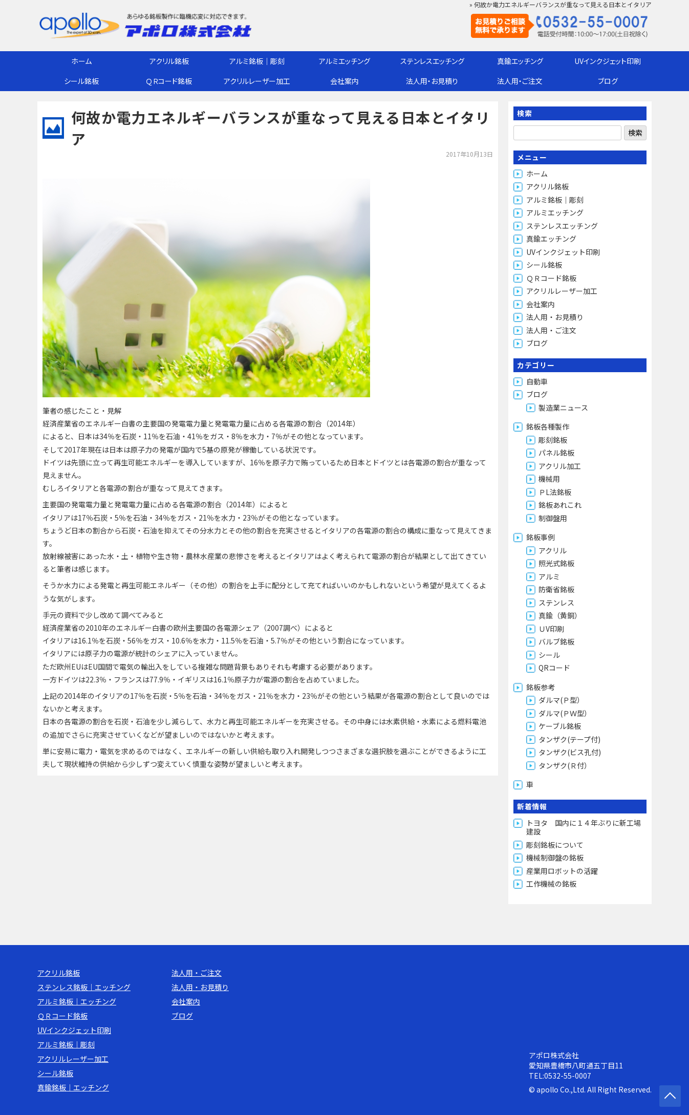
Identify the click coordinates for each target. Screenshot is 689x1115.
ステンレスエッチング (432, 61)
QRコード (554, 667)
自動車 (537, 381)
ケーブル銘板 (560, 726)
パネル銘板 (556, 452)
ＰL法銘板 (555, 492)
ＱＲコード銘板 (169, 81)
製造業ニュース (563, 407)
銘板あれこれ (560, 505)
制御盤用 (553, 518)
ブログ (608, 81)
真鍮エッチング (520, 61)
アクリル (553, 550)
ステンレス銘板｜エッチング (84, 987)
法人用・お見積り (432, 81)
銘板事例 (540, 537)
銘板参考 (540, 687)
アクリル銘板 (169, 61)
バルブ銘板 (556, 641)
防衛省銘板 (556, 589)
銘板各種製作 (547, 426)
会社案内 (344, 81)
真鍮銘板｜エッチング (73, 1087)
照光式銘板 (556, 563)
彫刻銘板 (553, 440)
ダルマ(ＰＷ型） (565, 713)
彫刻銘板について (555, 845)
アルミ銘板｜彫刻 (257, 61)
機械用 (549, 479)
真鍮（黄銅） (560, 615)
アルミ (549, 576)
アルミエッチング (344, 61)
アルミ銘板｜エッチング (76, 1001)
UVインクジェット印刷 (607, 61)
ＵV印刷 (551, 629)
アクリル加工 (560, 466)
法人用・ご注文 (520, 81)
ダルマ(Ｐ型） (561, 700)
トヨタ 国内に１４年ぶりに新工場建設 (583, 827)
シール (549, 655)
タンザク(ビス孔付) (570, 752)
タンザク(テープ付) (569, 739)
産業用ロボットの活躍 (562, 871)
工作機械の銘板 (551, 883)
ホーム (81, 61)
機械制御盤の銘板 (555, 857)
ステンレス (556, 602)
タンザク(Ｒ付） (565, 765)
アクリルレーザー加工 (257, 81)
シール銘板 (81, 81)
